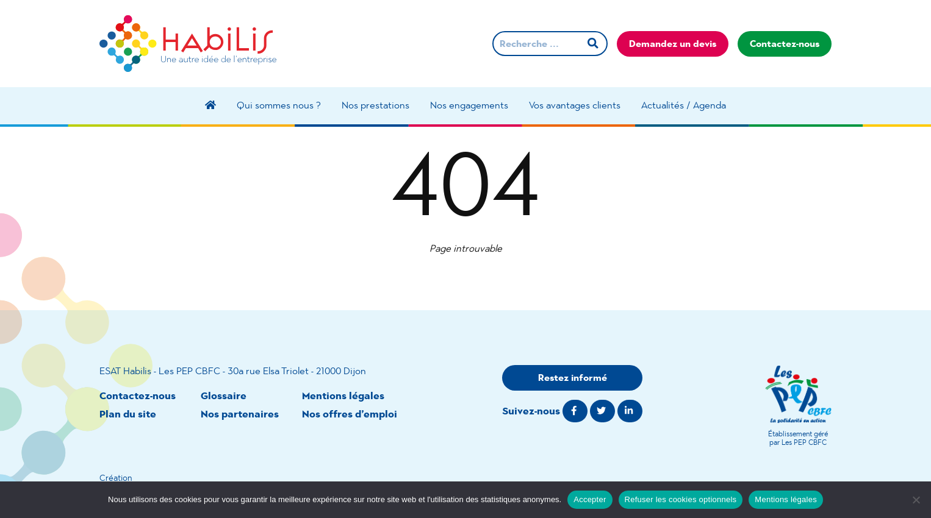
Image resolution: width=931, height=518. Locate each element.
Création (115, 477)
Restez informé (572, 377)
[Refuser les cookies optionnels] (916, 500)
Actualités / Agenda (683, 105)
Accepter (589, 499)
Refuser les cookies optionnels (681, 499)
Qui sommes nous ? (279, 105)
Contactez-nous (784, 43)
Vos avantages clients (574, 105)
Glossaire (223, 395)
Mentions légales (343, 395)
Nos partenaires (240, 414)
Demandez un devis (672, 43)
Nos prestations (375, 105)
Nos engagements (469, 105)
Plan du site (127, 414)
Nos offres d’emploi (349, 414)
